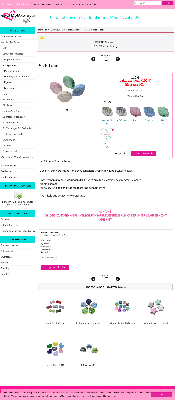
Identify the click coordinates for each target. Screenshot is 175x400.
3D (4, 94)
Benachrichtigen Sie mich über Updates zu (17, 199)
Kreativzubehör (57, 29)
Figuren (86, 29)
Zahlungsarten (8, 251)
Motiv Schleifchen (55, 323)
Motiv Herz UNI (55, 365)
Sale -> (5, 48)
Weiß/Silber (121, 119)
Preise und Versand (10, 245)
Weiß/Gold (107, 119)
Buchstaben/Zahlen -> (13, 116)
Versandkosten (141, 91)
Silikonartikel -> (10, 122)
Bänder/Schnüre (10, 111)
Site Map (5, 268)
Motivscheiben (10, 71)
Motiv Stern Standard (156, 323)
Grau (107, 142)
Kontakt (4, 262)
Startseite (7, 4)
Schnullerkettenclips (12, 53)
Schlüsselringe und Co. (13, 134)
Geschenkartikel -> (10, 165)
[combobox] (147, 3)
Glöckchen (7, 105)
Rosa (135, 119)
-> (10, 42)
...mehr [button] (114, 396)
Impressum (6, 256)
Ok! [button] (161, 395)
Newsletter (6, 274)
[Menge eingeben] (127, 153)
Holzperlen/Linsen (11, 59)
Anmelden (22, 4)
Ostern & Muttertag (11, 36)
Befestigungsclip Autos (89, 323)
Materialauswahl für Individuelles (18, 231)
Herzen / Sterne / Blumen (15, 76)
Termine (5, 219)
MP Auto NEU (88, 365)
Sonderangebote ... (10, 177)
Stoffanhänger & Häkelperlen (16, 128)
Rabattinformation (10, 225)
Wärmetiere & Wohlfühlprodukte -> (18, 158)
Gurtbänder (8, 139)
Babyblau (149, 119)
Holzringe (6, 99)
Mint (163, 119)
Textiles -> (6, 171)
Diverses (6, 145)
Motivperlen (73, 29)
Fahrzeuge (8, 88)
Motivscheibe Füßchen (122, 323)
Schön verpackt (9, 151)
